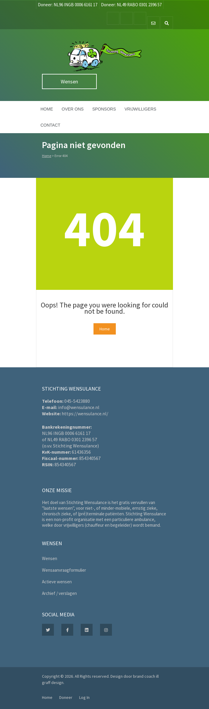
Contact (50, 125)
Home (46, 109)
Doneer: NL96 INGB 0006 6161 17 (67, 4)
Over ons (73, 109)
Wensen (69, 81)
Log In (84, 697)
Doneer (65, 697)
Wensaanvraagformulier (64, 570)
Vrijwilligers (140, 109)
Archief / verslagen (59, 593)
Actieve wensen (57, 581)
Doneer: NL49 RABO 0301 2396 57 (131, 4)
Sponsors (104, 109)
